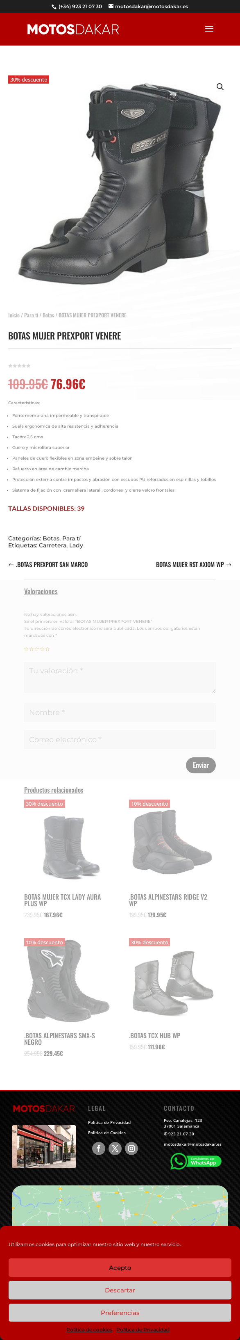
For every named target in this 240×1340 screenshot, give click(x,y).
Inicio (14, 308)
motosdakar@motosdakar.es (193, 1144)
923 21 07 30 (181, 1134)
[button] (220, 80)
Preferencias (120, 1313)
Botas (48, 308)
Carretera (52, 538)
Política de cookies (89, 1329)
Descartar (120, 1290)
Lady (76, 538)
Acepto (120, 1268)
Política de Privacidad (143, 1329)
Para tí (31, 308)
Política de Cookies (107, 1132)
